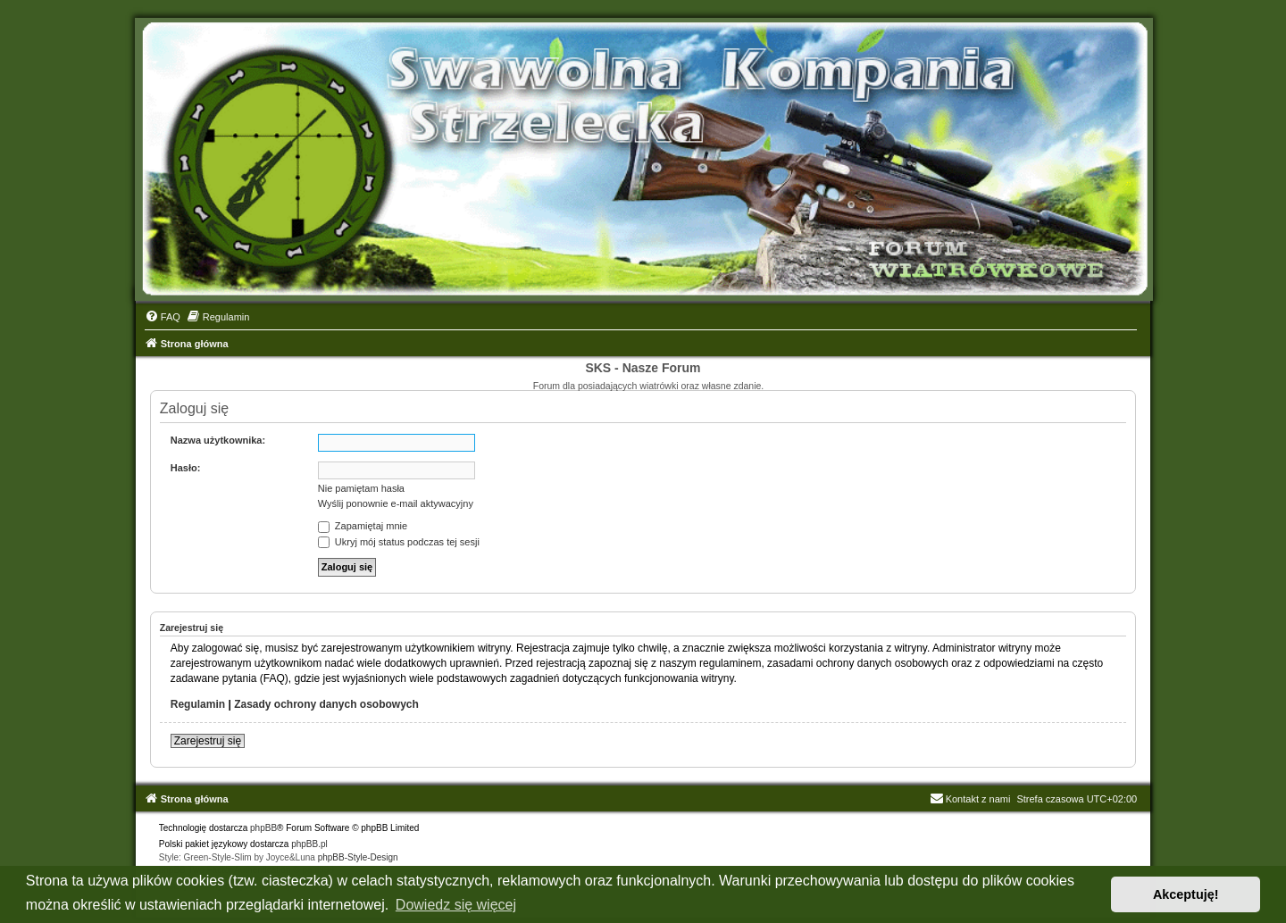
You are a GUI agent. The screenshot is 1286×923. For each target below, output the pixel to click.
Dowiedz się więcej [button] (456, 904)
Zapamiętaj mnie (362, 525)
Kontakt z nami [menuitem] (970, 799)
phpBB (263, 828)
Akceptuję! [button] (1186, 894)
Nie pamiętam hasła (361, 488)
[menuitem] (162, 317)
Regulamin (198, 704)
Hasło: (186, 467)
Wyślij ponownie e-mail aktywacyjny (395, 503)
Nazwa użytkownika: (218, 440)
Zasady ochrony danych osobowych (326, 704)
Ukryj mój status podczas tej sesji (399, 541)
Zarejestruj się (207, 741)
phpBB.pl (309, 844)
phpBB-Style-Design (358, 857)
